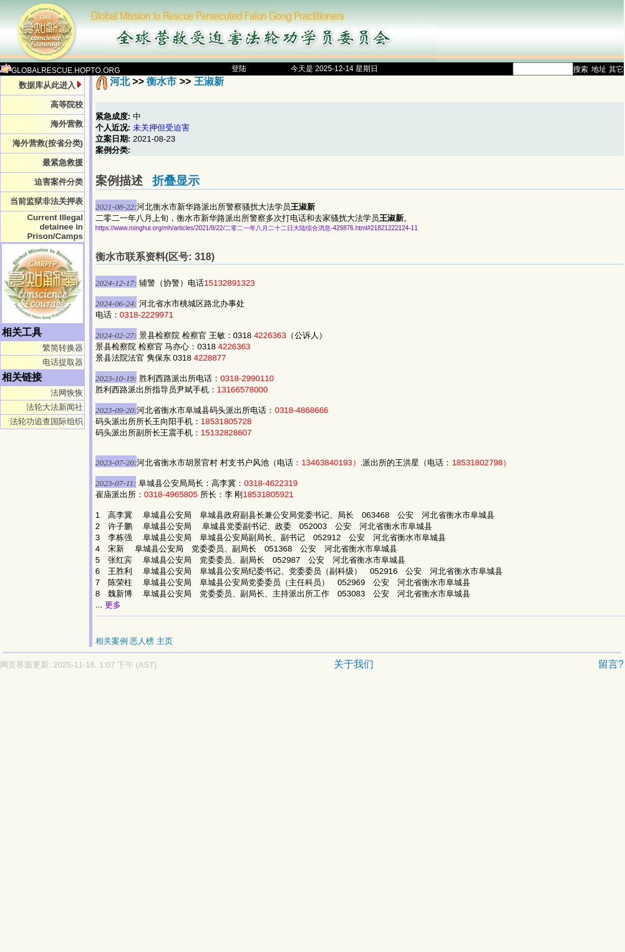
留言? (611, 664)
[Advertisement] (125, 817)
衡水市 (162, 81)
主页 (165, 641)
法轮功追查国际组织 (46, 421)
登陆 (238, 68)
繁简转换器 (62, 347)
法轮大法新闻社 (54, 407)
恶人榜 (142, 641)
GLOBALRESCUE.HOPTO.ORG (60, 70)
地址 (598, 69)
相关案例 (111, 641)
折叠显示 (176, 180)
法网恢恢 (67, 392)
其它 (616, 69)
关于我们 (354, 664)
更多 (113, 605)
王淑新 (209, 81)
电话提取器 (62, 362)
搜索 (580, 69)
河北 (120, 81)
